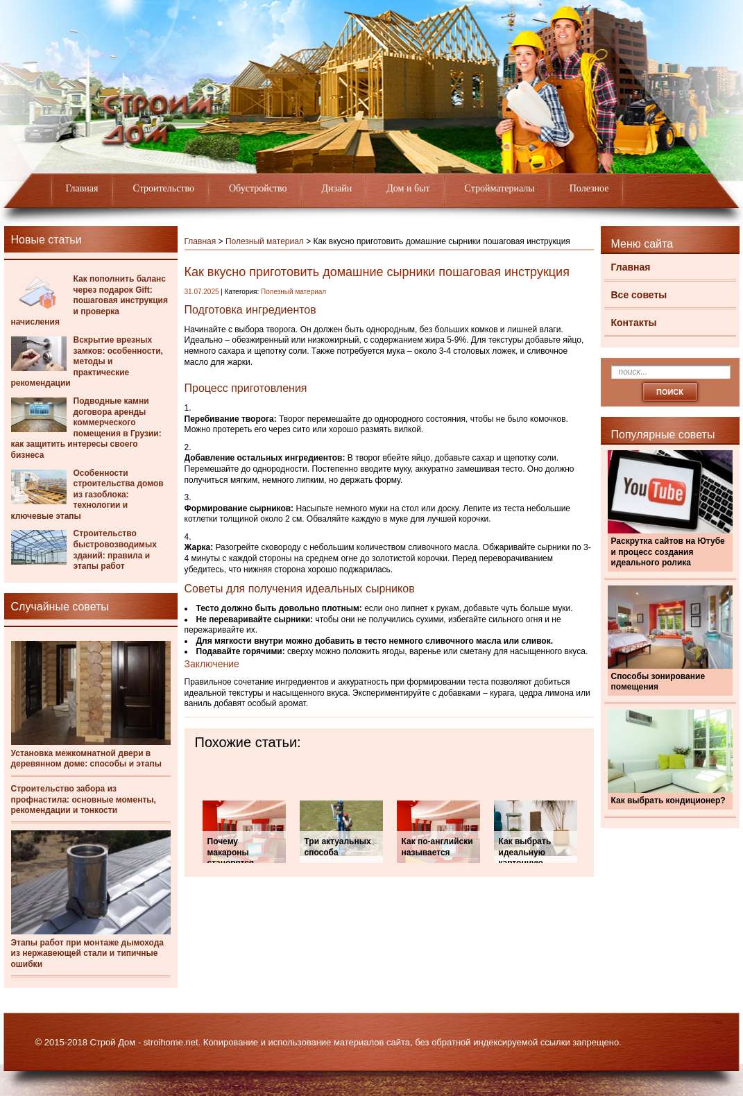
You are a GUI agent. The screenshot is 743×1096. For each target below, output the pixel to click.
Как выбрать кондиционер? (668, 800)
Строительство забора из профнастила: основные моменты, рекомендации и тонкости (83, 799)
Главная (82, 188)
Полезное (589, 188)
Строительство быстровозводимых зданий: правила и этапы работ (115, 550)
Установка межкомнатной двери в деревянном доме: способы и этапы (86, 758)
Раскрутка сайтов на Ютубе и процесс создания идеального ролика (668, 551)
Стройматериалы (500, 188)
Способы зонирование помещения (658, 681)
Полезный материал (264, 241)
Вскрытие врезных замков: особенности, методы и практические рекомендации (87, 361)
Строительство (163, 188)
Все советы (639, 294)
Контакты (634, 322)
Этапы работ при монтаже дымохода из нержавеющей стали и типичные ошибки (87, 953)
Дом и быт (407, 188)
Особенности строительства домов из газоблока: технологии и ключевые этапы (87, 494)
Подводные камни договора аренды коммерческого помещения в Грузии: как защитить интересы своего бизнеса (86, 428)
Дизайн (337, 188)
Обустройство (258, 188)
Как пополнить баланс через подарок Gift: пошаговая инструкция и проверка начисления (89, 300)
